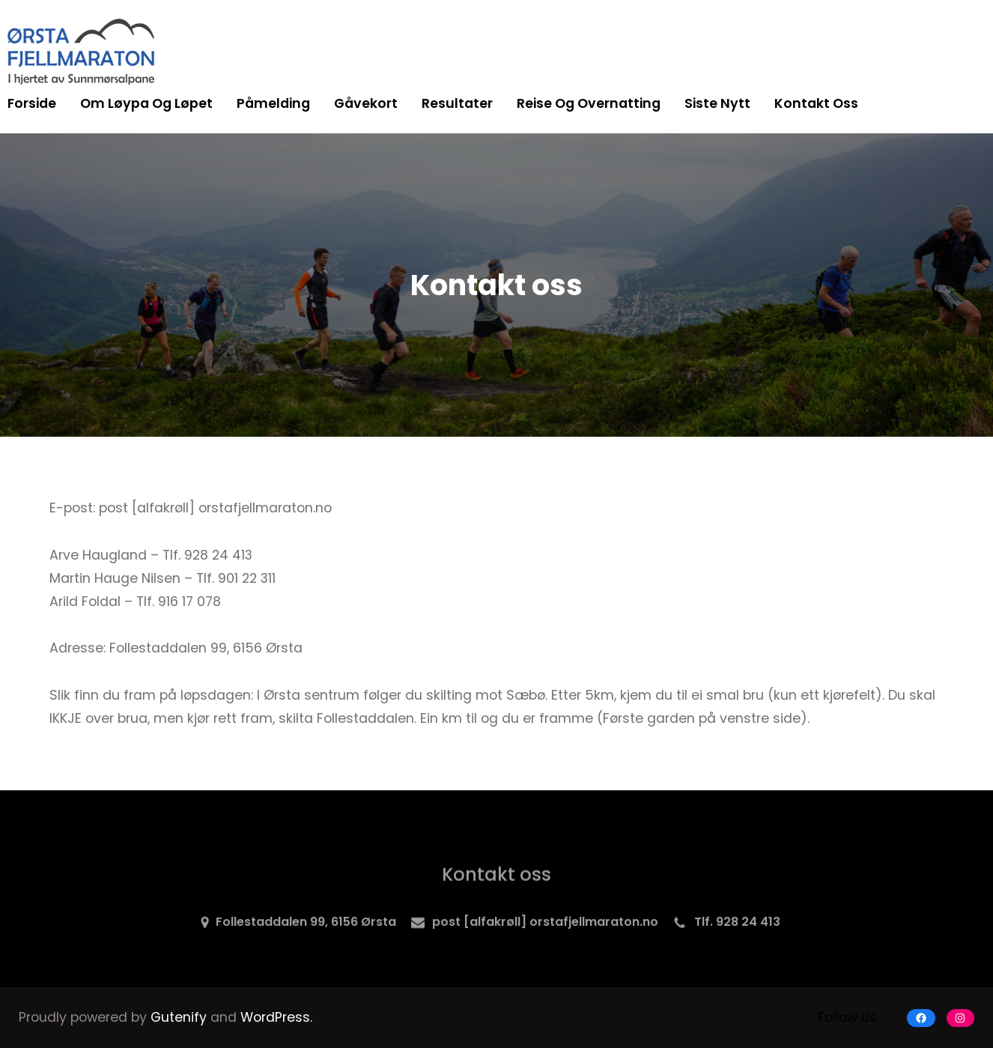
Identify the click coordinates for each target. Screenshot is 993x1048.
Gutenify (180, 1017)
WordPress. (276, 1017)
